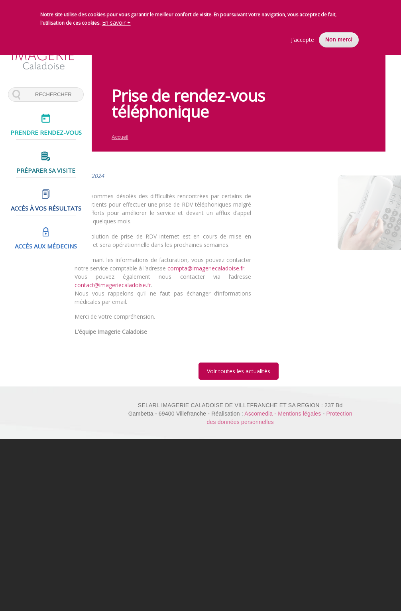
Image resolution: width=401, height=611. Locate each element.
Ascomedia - (261, 413)
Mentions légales (299, 413)
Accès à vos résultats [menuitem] (46, 207)
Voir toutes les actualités (238, 371)
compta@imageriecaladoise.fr (201, 268)
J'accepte (302, 39)
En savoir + (116, 22)
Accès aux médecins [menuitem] (46, 244)
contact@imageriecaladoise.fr (108, 285)
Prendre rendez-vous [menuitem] (46, 132)
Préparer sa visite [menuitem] (45, 169)
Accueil (120, 137)
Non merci (338, 39)
